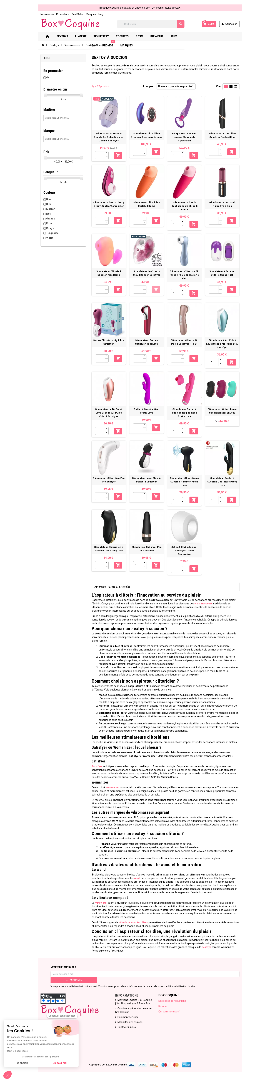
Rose (45, 223)
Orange (46, 218)
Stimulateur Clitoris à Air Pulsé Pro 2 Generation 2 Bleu (186, 276)
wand (122, 878)
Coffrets (126, 36)
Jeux (177, 36)
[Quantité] (98, 157)
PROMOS (207, 35)
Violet (45, 237)
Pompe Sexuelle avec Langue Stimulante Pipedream (186, 139)
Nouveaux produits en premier (175, 86)
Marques (87, 14)
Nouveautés (43, 14)
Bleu (44, 204)
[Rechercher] (150, 24)
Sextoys (66, 36)
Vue (222, 86)
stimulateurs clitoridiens (131, 922)
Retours (163, 1006)
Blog (96, 14)
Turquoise (48, 233)
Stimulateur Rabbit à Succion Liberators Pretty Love (226, 487)
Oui (44, 77)
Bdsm (143, 36)
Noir (44, 213)
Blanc (45, 199)
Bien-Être (160, 36)
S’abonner (70, 980)
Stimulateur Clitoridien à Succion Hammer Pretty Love (186, 487)
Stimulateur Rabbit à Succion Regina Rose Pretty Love (186, 417)
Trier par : (148, 86)
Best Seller (74, 14)
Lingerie (84, 36)
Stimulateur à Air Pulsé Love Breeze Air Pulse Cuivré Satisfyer (107, 417)
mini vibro (99, 903)
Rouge (46, 228)
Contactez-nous (125, 1027)
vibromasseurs (192, 607)
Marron (46, 208)
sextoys (184, 947)
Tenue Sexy (105, 36)
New (191, 36)
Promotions (58, 14)
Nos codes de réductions (173, 1001)
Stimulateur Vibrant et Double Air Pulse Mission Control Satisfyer (107, 139)
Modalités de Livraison (128, 1022)
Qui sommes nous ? (170, 1011)
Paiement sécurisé (127, 1017)
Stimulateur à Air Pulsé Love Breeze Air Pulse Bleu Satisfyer (225, 346)
